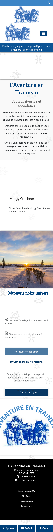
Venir (44, 528)
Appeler (9, 528)
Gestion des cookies (26, 501)
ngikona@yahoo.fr (28, 479)
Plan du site (26, 496)
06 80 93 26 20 (28, 476)
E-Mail (26, 528)
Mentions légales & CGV (26, 491)
